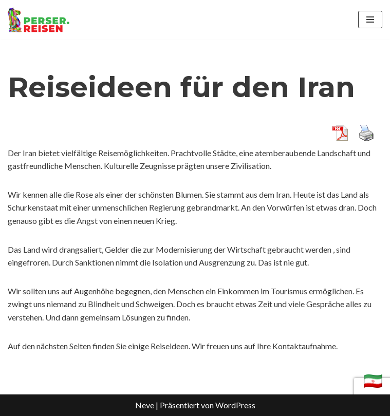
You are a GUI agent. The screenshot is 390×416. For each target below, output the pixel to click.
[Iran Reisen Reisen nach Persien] (38, 19)
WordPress (235, 405)
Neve (144, 405)
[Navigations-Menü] (370, 19)
